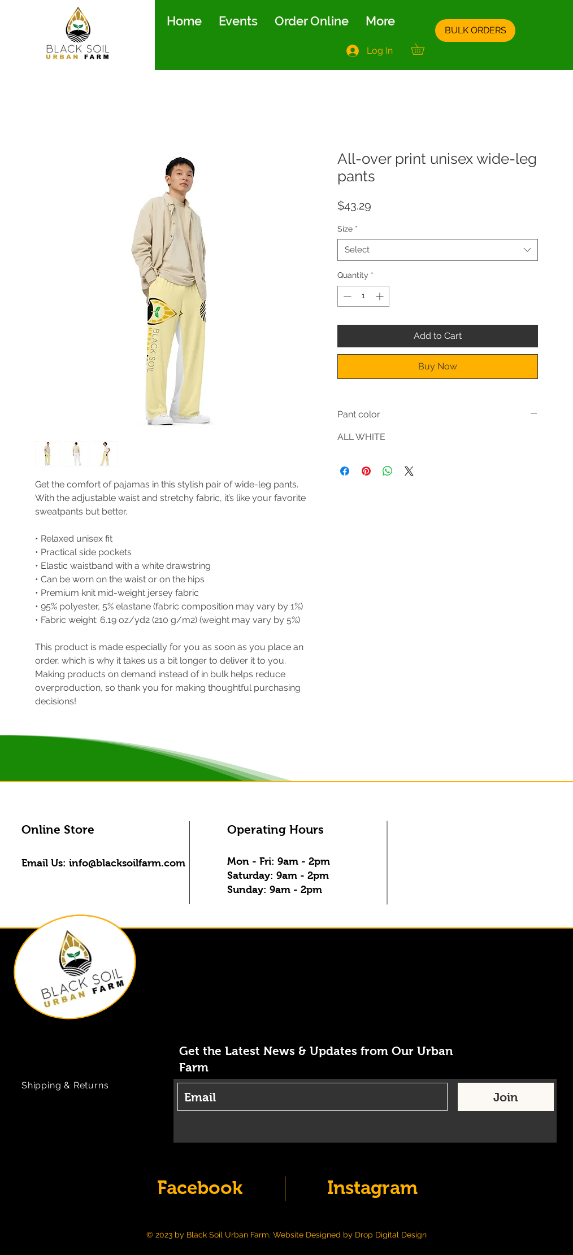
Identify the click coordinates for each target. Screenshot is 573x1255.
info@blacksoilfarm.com (127, 863)
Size (347, 228)
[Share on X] (409, 471)
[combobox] (437, 250)
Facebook (199, 1187)
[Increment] (381, 296)
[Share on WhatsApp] (387, 471)
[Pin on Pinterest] (366, 471)
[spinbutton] (363, 296)
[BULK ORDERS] (475, 30)
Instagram (372, 1187)
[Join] (506, 1097)
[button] (423, 49)
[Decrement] (346, 296)
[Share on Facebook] (344, 471)
